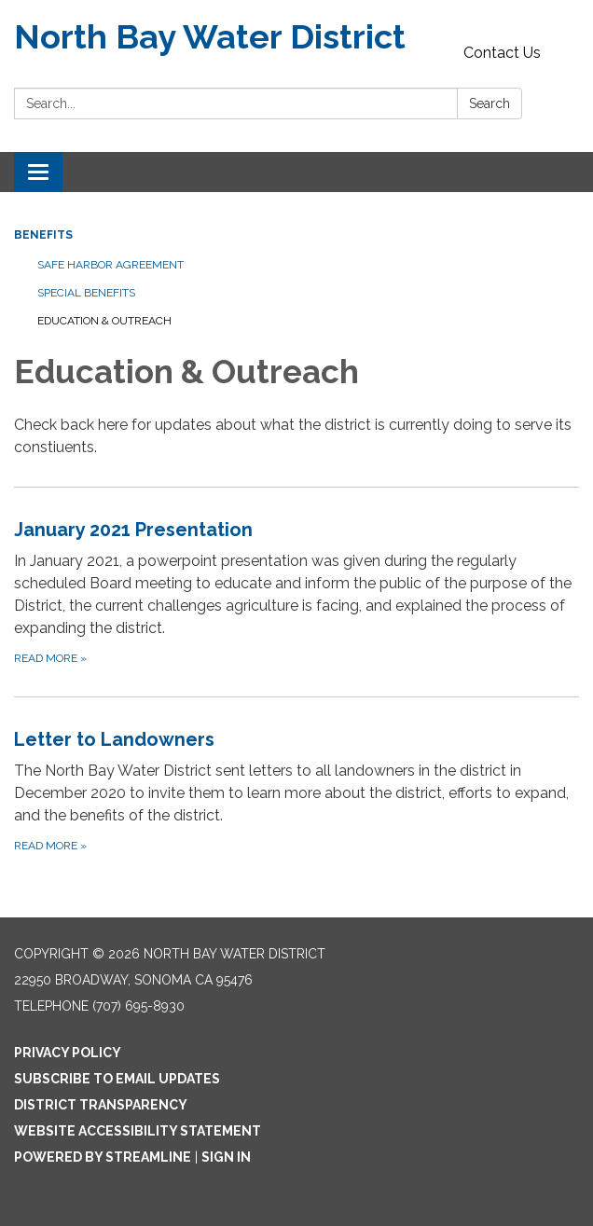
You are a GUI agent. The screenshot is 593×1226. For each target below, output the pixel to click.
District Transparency (100, 1104)
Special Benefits (86, 292)
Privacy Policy (67, 1052)
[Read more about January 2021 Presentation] (296, 591)
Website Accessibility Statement (137, 1130)
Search (489, 103)
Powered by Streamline (102, 1157)
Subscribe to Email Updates (117, 1078)
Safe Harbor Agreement (110, 264)
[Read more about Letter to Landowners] (296, 790)
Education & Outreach (104, 320)
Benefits (43, 234)
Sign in (226, 1157)
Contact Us (502, 53)
